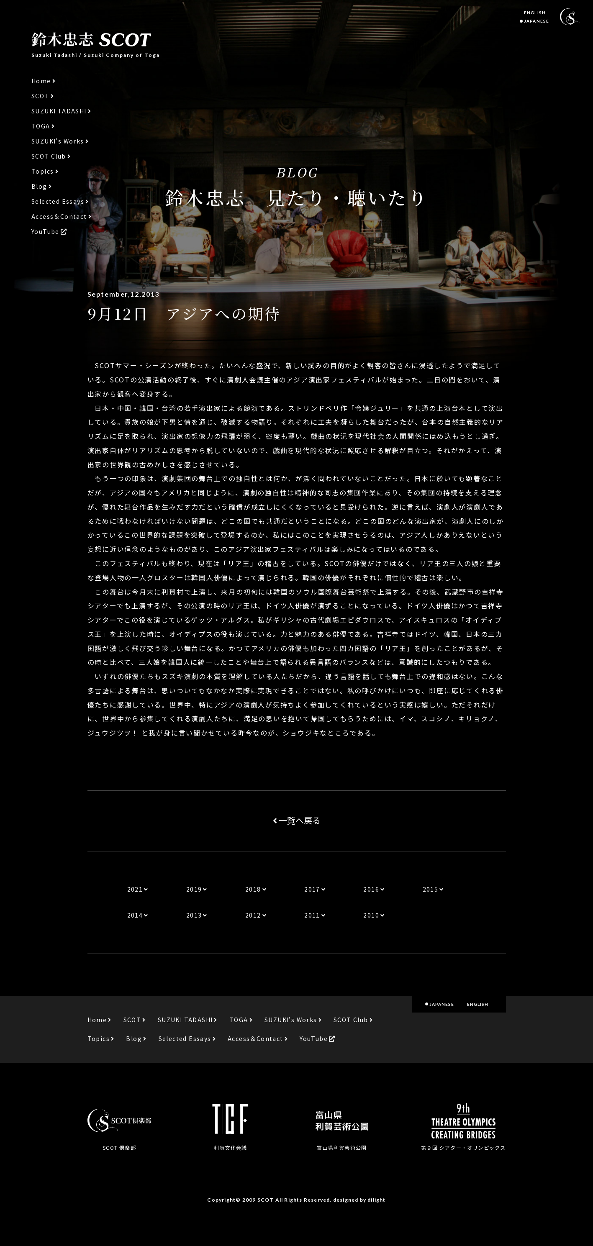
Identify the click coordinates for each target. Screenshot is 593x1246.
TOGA (40, 126)
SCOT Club (48, 156)
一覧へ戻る (297, 820)
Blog (39, 186)
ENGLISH (535, 12)
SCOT (40, 96)
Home (41, 81)
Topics (42, 171)
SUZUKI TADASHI (59, 111)
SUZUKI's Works (57, 141)
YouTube (45, 231)
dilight (376, 1200)
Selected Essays (57, 201)
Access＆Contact (59, 216)
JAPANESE (536, 20)
